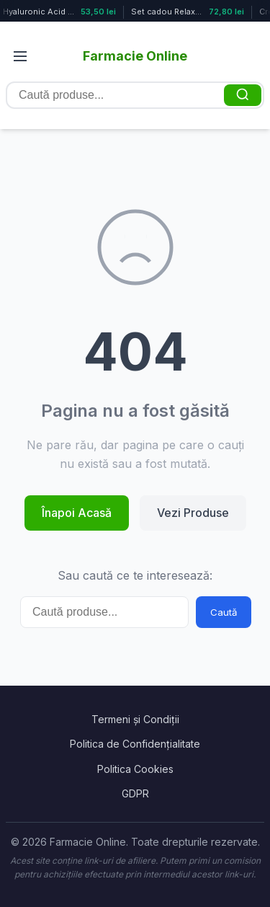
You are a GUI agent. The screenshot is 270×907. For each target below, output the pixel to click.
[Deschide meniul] (20, 56)
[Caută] (242, 95)
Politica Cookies (135, 769)
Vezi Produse (193, 512)
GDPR (135, 793)
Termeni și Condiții (135, 719)
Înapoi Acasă (77, 512)
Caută (223, 612)
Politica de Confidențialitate (135, 744)
